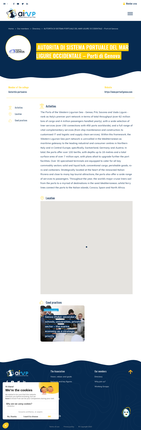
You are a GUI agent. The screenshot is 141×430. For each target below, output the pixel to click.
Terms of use (54, 427)
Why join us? (100, 381)
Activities (19, 107)
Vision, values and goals (61, 376)
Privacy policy (69, 427)
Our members (100, 371)
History (53, 386)
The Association (57, 371)
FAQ (52, 410)
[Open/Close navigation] (130, 14)
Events (53, 404)
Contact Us (55, 415)
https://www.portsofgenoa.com (118, 91)
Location (18, 114)
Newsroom (55, 398)
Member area (131, 3)
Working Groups (102, 386)
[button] (5, 3)
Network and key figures (61, 381)
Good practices (21, 120)
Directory (98, 376)
